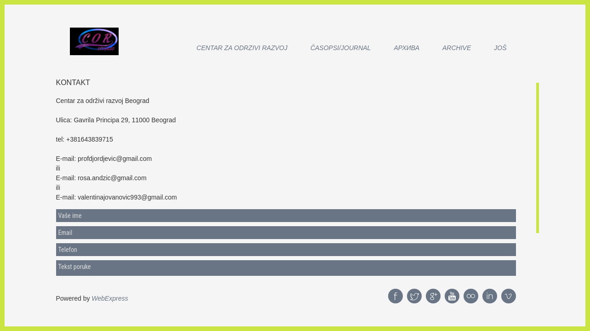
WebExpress (110, 298)
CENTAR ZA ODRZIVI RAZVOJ (241, 47)
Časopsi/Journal (340, 47)
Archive (456, 47)
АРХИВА (406, 47)
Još (500, 47)
